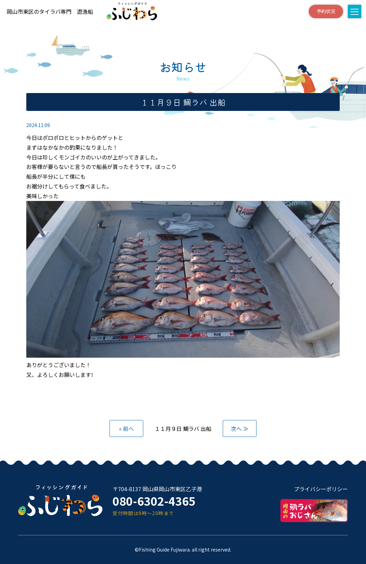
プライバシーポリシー (321, 489)
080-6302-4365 (156, 501)
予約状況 (319, 11)
